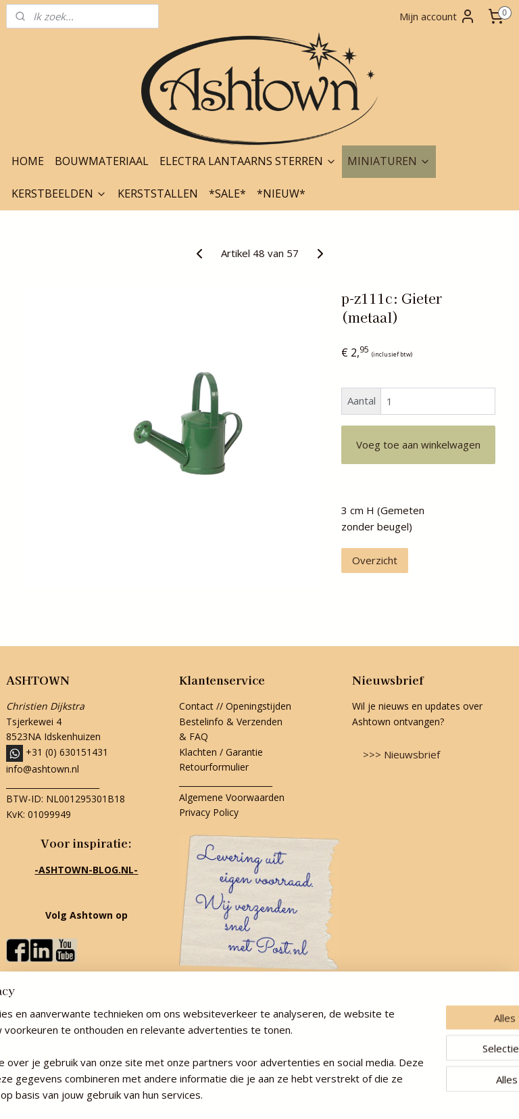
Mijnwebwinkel (397, 1094)
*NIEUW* (281, 193)
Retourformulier (215, 766)
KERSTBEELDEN (59, 193)
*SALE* (227, 193)
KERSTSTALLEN (158, 193)
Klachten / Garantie (221, 752)
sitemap (199, 1094)
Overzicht (374, 560)
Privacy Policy (209, 812)
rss (227, 1094)
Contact (196, 706)
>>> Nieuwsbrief (401, 754)
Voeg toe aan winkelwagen (418, 444)
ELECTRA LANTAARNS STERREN (248, 161)
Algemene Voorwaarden (232, 797)
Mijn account (437, 16)
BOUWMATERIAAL (102, 161)
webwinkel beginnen (279, 1094)
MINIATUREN (388, 161)
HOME (27, 161)
